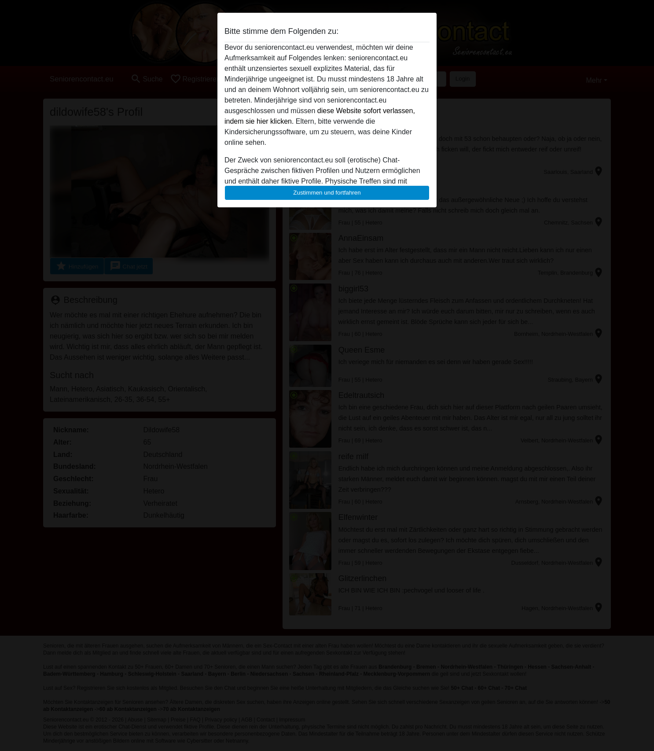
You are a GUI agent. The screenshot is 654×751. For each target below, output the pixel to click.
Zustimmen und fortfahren (327, 192)
